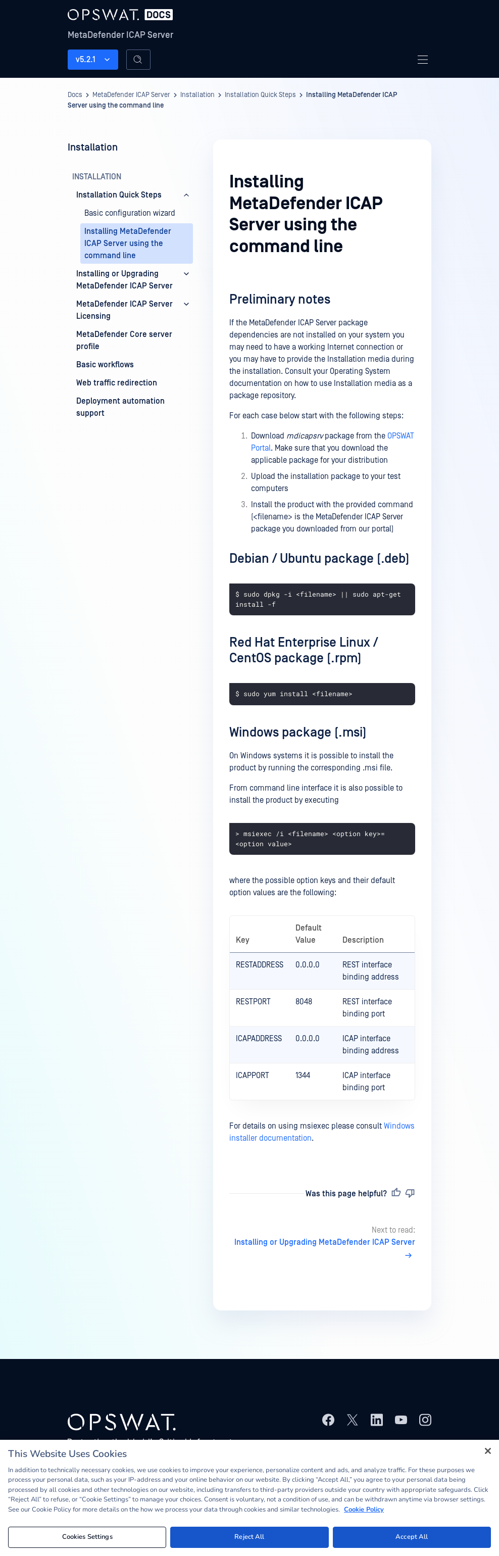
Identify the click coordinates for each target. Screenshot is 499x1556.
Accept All (411, 1536)
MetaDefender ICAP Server (120, 35)
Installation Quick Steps (260, 95)
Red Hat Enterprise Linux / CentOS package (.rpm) (303, 650)
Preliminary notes (279, 299)
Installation (197, 95)
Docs (75, 95)
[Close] (488, 1451)
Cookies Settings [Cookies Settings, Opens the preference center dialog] (87, 1536)
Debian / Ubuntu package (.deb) (319, 558)
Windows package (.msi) (298, 732)
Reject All (249, 1536)
